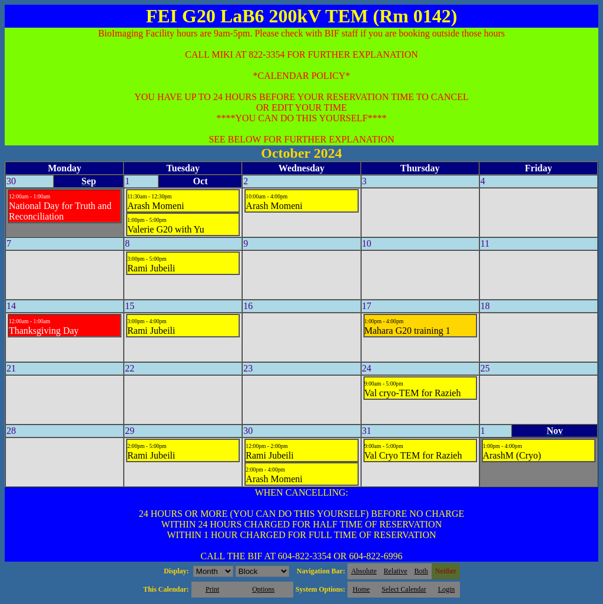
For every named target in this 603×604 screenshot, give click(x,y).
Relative (395, 571)
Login (446, 589)
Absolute (363, 571)
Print (212, 589)
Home (361, 589)
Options (263, 589)
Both (421, 571)
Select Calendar (404, 589)
